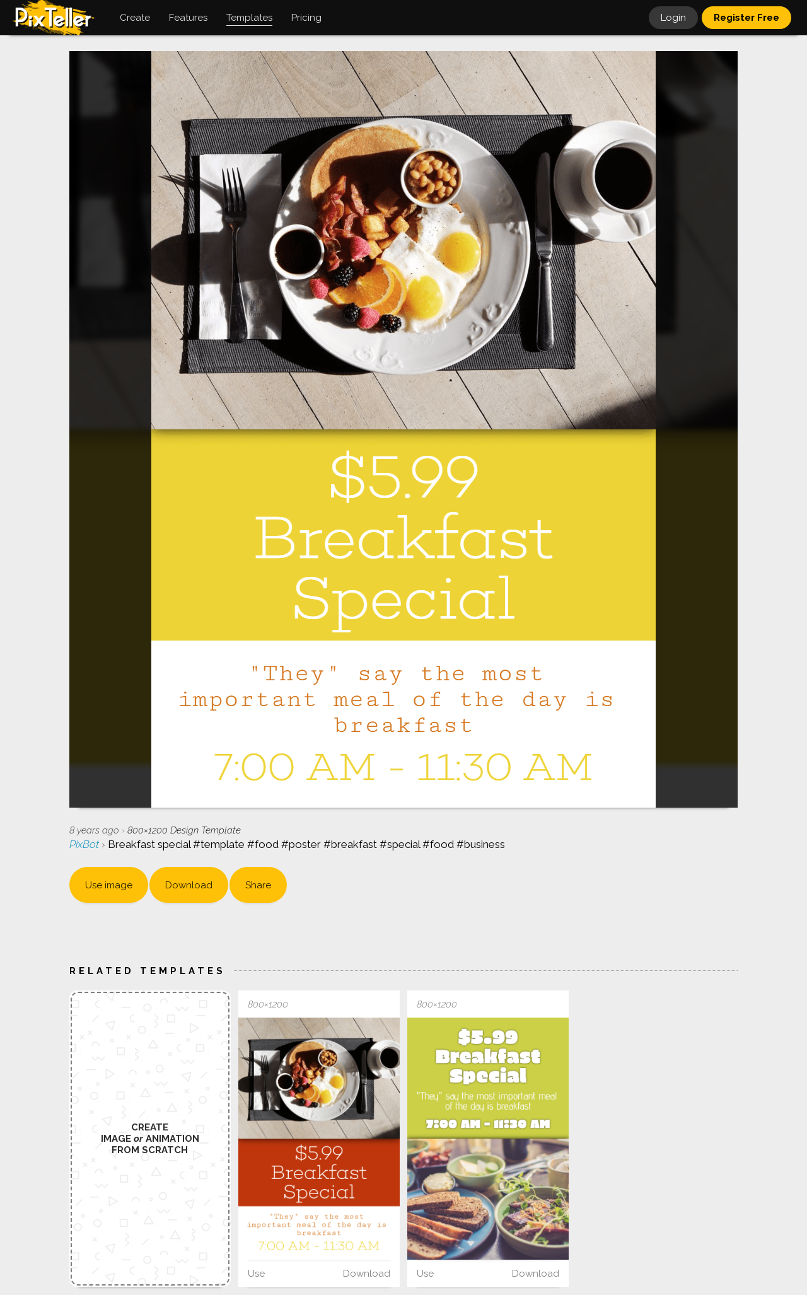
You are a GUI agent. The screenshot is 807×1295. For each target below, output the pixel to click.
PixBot (85, 844)
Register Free (746, 17)
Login (673, 17)
